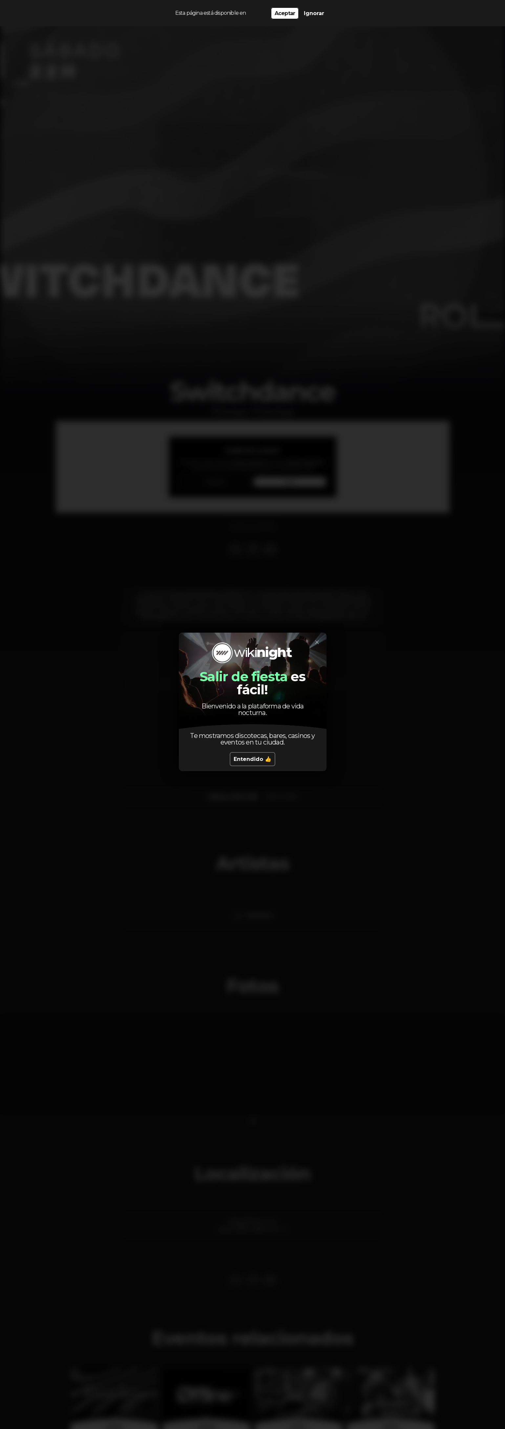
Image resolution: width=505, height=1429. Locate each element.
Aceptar (285, 13)
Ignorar (314, 13)
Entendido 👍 (252, 759)
